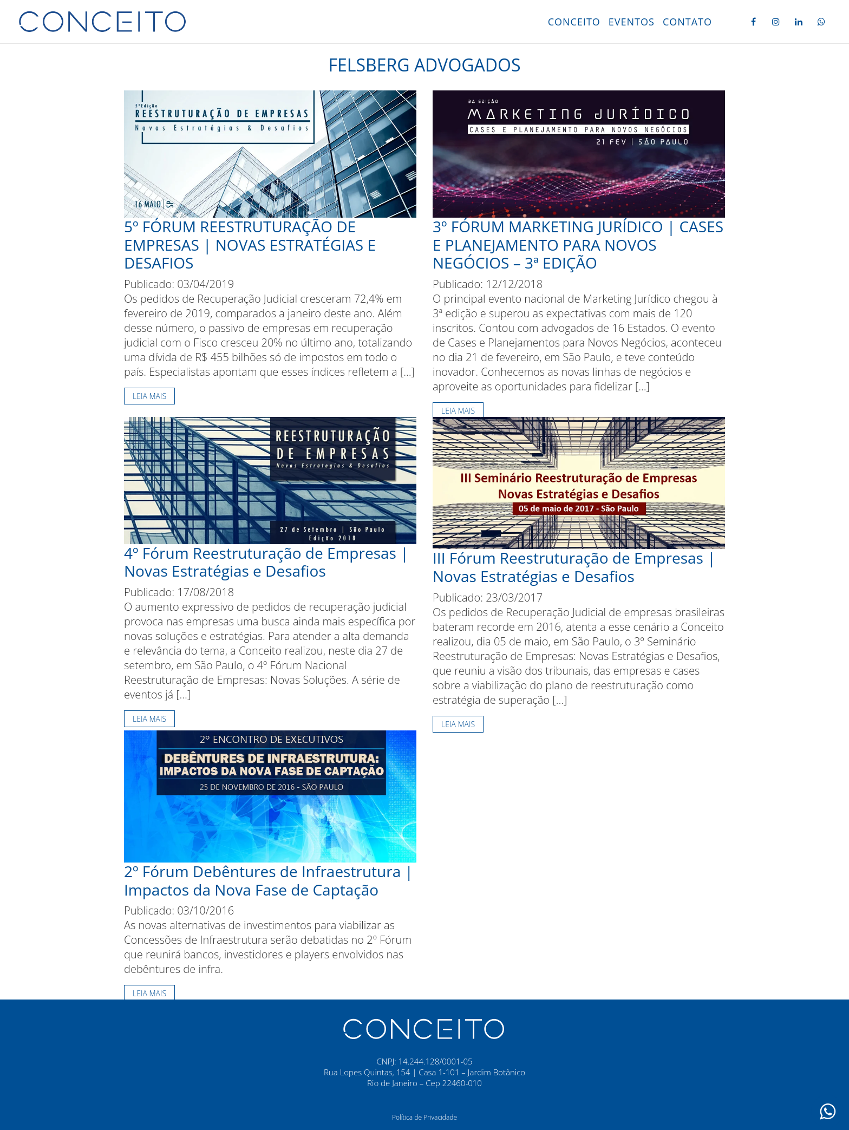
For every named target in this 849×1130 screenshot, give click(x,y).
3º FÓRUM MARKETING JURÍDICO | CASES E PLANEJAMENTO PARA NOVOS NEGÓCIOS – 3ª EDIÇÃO (578, 244)
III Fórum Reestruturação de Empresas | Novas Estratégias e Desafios (574, 566)
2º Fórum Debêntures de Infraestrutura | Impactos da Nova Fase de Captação (268, 880)
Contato (687, 21)
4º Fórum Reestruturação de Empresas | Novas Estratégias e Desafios (266, 562)
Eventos (632, 21)
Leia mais (149, 396)
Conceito (574, 21)
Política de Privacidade (424, 1117)
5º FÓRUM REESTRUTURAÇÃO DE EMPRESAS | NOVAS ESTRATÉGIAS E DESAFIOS (250, 244)
